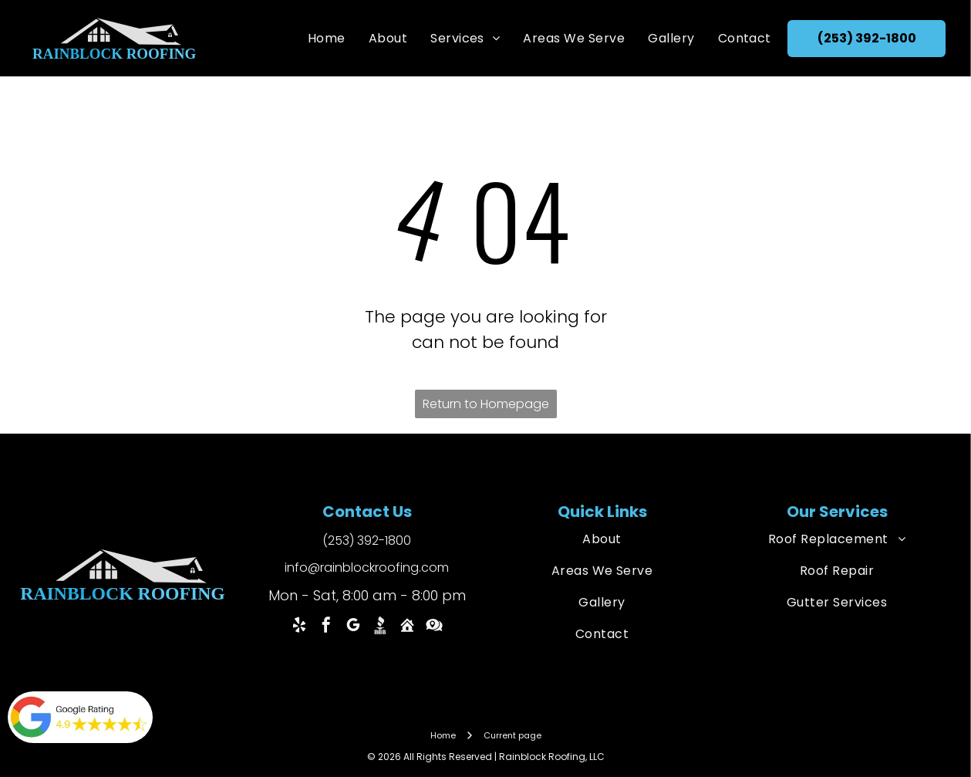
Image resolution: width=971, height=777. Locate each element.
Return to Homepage (486, 404)
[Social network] (380, 626)
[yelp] (299, 626)
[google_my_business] (353, 626)
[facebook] (326, 626)
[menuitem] (326, 38)
